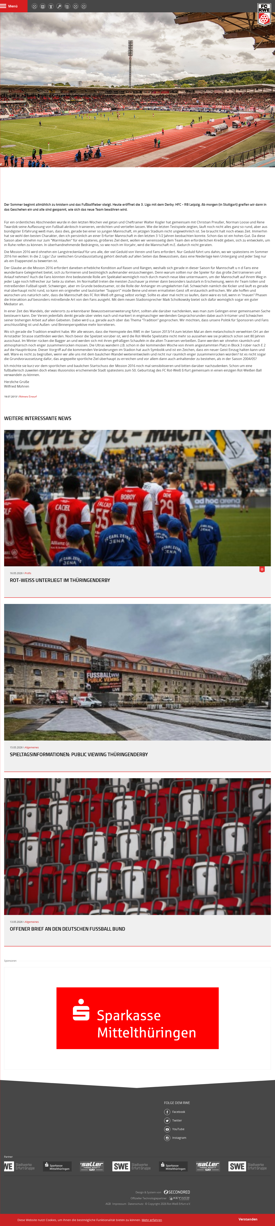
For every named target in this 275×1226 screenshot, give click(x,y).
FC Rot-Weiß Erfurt (264, 15)
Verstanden (248, 1219)
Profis (28, 573)
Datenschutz (135, 1204)
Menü (9, 6)
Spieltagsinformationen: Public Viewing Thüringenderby (79, 754)
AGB (108, 1204)
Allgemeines (32, 747)
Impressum (119, 1204)
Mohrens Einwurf (28, 396)
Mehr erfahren (152, 1220)
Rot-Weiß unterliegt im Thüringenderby (60, 580)
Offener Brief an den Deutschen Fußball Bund (67, 928)
